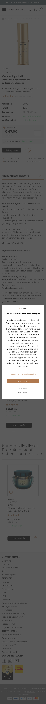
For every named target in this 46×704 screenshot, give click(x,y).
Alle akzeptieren (23, 381)
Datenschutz (23, 392)
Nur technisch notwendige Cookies (23, 374)
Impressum (23, 388)
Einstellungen (32, 363)
